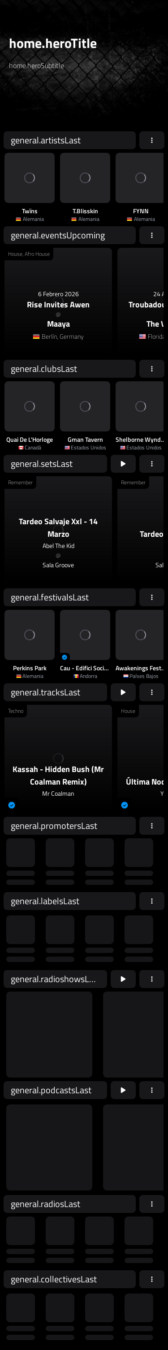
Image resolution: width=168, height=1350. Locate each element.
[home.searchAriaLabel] (63, 104)
